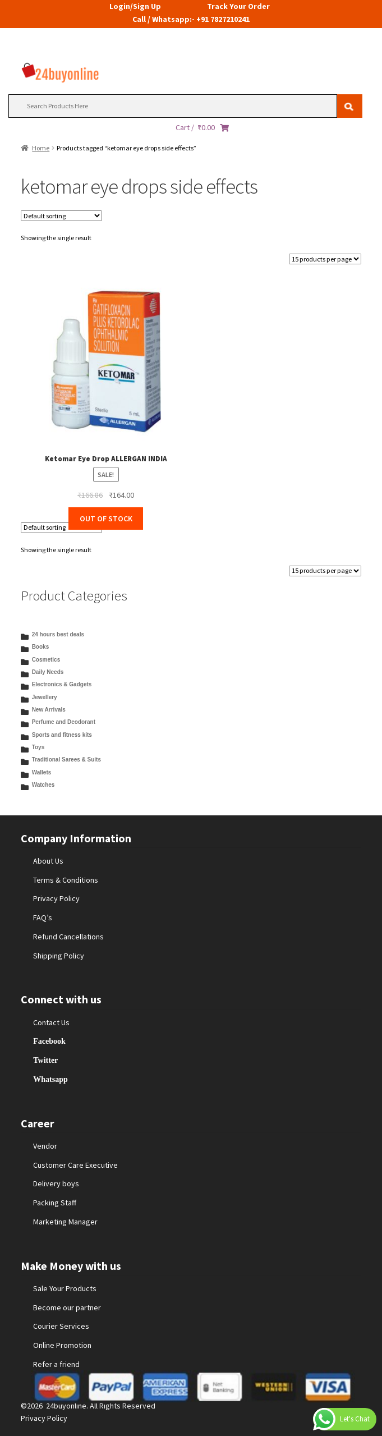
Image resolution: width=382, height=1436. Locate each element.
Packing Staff (54, 1203)
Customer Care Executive (75, 1165)
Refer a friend (56, 1364)
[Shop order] (61, 215)
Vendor (45, 1146)
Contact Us (51, 1022)
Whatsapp (50, 1079)
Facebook (49, 1041)
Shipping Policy (58, 956)
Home (40, 148)
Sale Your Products (64, 1288)
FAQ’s (42, 917)
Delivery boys (56, 1183)
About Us (48, 861)
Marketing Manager (65, 1222)
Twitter (45, 1060)
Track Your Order (238, 6)
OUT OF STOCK (106, 518)
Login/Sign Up (135, 6)
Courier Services (61, 1326)
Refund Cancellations (68, 937)
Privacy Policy (56, 898)
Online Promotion (62, 1345)
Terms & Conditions (65, 880)
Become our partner (67, 1307)
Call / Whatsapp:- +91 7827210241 (191, 19)
